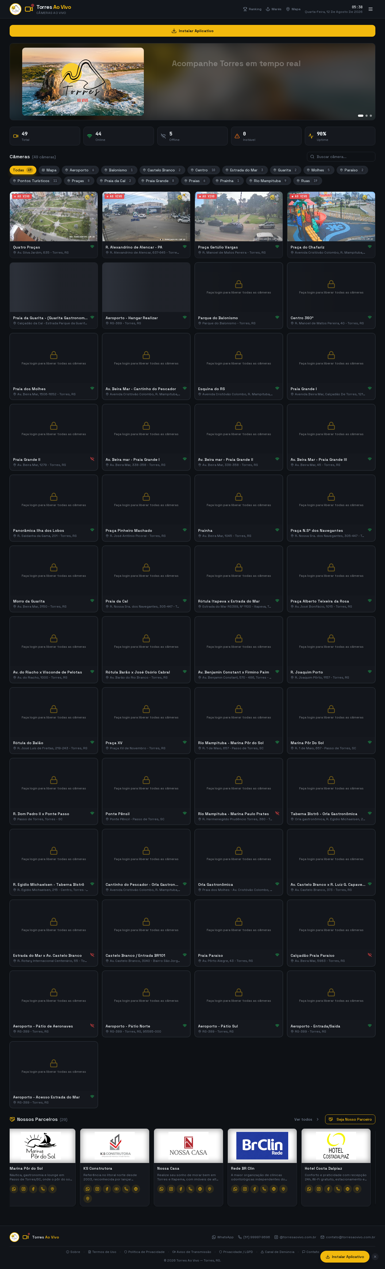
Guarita (285, 170)
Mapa (49, 170)
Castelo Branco (162, 170)
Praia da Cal (116, 180)
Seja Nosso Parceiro (350, 1119)
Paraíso (352, 170)
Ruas (308, 180)
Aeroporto (80, 170)
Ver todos (307, 1119)
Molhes (319, 170)
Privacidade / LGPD (236, 1252)
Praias (195, 180)
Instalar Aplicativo (345, 1256)
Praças (79, 180)
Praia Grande (158, 180)
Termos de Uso (102, 1252)
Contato (310, 1252)
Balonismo (119, 170)
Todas (23, 170)
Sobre (73, 1252)
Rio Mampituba (268, 180)
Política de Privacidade (144, 1252)
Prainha (228, 180)
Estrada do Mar (245, 170)
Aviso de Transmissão (191, 1252)
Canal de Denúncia (277, 1252)
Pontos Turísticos (36, 180)
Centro (204, 170)
